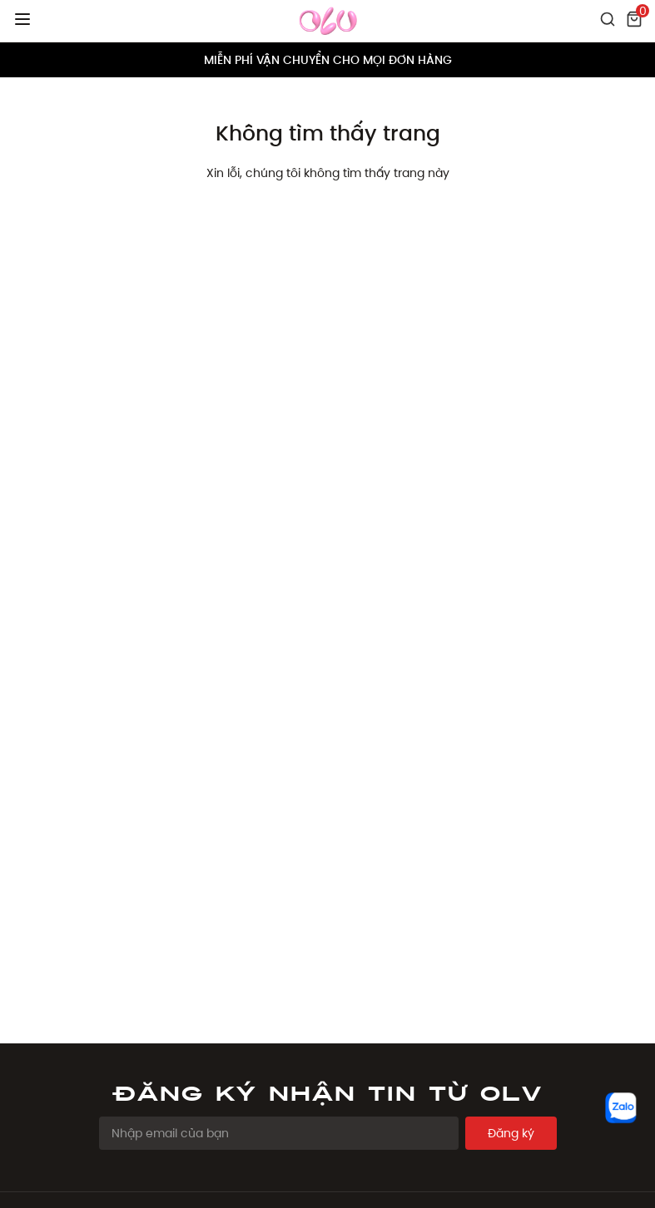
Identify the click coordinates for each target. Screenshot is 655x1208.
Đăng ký (511, 1133)
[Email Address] (279, 1133)
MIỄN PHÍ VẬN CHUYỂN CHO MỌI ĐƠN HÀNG (328, 60)
